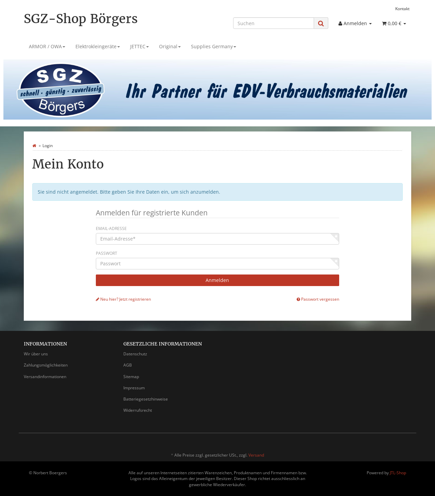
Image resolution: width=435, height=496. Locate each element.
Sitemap (131, 376)
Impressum (134, 388)
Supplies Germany (213, 46)
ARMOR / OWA (47, 46)
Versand (256, 455)
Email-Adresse (111, 228)
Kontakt (402, 8)
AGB (127, 365)
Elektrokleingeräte (97, 46)
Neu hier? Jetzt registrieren (123, 299)
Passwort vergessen (318, 299)
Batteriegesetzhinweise (145, 399)
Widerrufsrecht (137, 410)
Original (170, 46)
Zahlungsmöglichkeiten (46, 365)
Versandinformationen (45, 376)
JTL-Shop (398, 473)
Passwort (106, 253)
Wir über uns (36, 354)
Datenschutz (135, 354)
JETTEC (139, 46)
